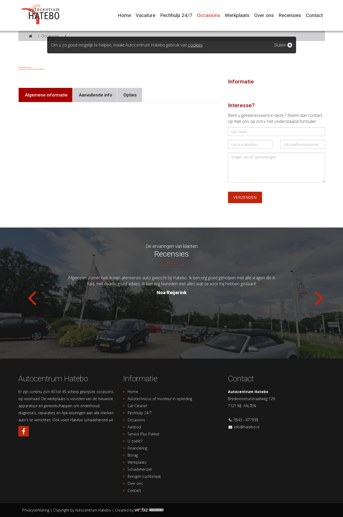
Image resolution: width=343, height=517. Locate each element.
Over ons (132, 483)
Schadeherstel (137, 469)
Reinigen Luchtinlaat (141, 476)
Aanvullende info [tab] (95, 95)
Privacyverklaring (35, 510)
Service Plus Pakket (141, 433)
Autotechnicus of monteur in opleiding (157, 398)
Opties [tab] (129, 95)
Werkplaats (134, 462)
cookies (195, 45)
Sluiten (283, 45)
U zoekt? (132, 441)
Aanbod (131, 426)
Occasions (50, 35)
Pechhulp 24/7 (137, 412)
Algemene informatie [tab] (46, 95)
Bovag (130, 455)
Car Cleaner (134, 405)
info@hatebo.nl (246, 426)
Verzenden (245, 197)
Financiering (134, 448)
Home (130, 391)
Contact (131, 490)
